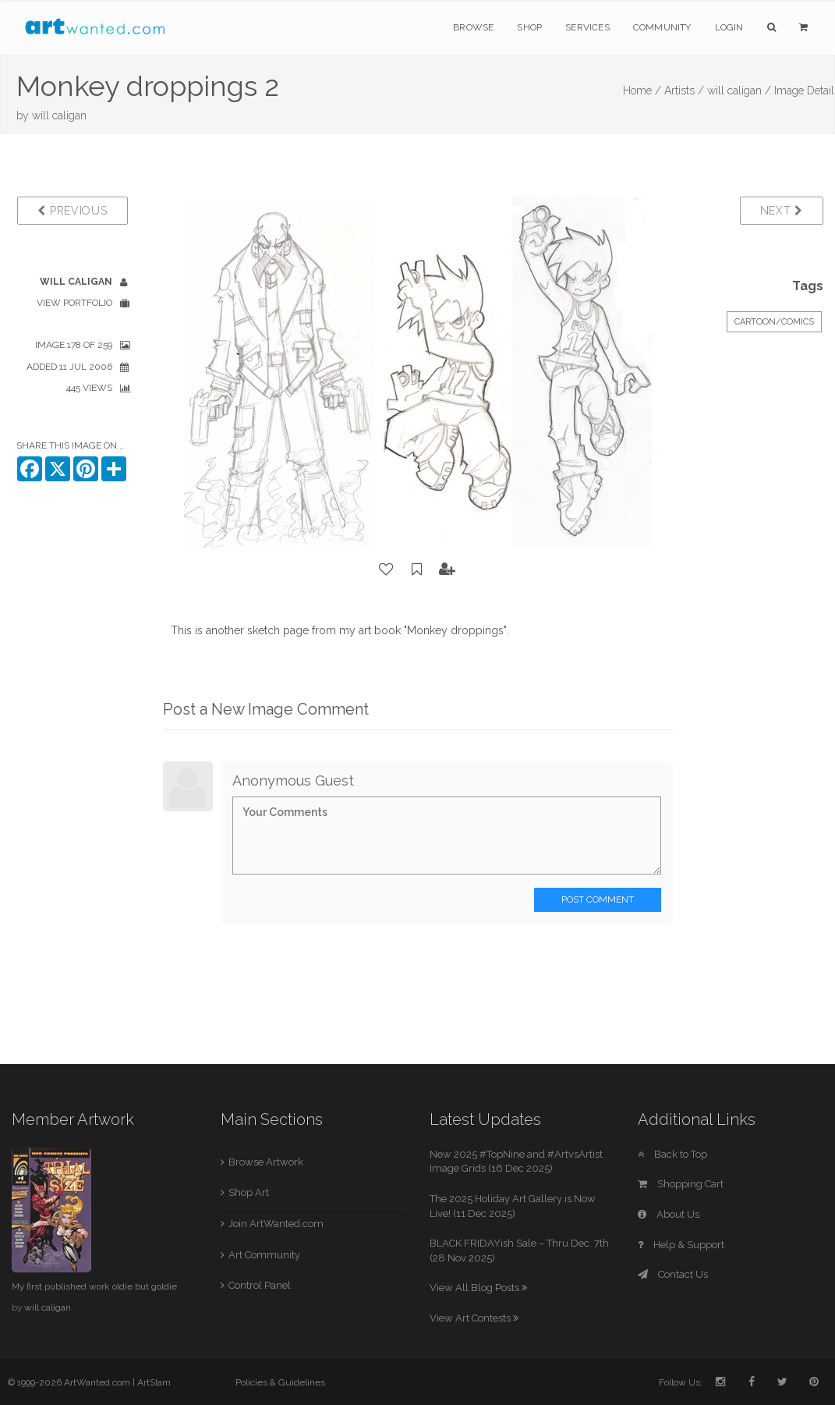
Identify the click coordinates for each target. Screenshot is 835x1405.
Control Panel (259, 1285)
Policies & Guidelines (280, 1382)
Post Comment (597, 899)
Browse (473, 27)
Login (729, 27)
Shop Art (248, 1192)
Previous (72, 210)
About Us (668, 1214)
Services (587, 27)
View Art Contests (474, 1318)
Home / (642, 90)
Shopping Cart (681, 1184)
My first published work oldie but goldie (94, 1286)
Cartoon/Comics (774, 322)
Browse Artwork (265, 1162)
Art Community (264, 1255)
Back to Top (672, 1154)
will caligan (59, 115)
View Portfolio (74, 302)
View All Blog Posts (478, 1287)
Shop (529, 27)
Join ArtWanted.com (276, 1223)
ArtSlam (154, 1382)
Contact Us (673, 1274)
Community (662, 27)
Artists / (684, 90)
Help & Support (681, 1245)
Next (781, 210)
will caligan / (739, 90)
